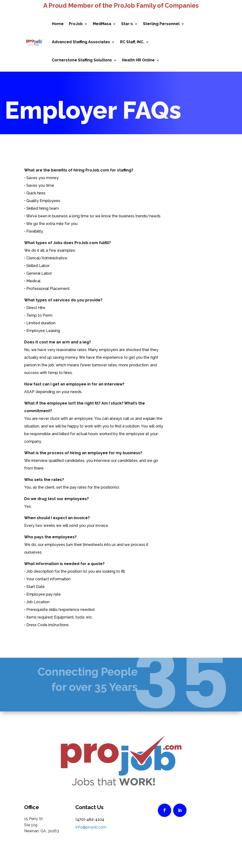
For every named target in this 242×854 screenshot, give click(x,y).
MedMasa (102, 23)
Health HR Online (138, 60)
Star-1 (127, 23)
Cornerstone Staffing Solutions (82, 60)
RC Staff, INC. (132, 42)
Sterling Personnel (161, 23)
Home (58, 23)
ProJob (76, 23)
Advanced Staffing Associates (81, 42)
